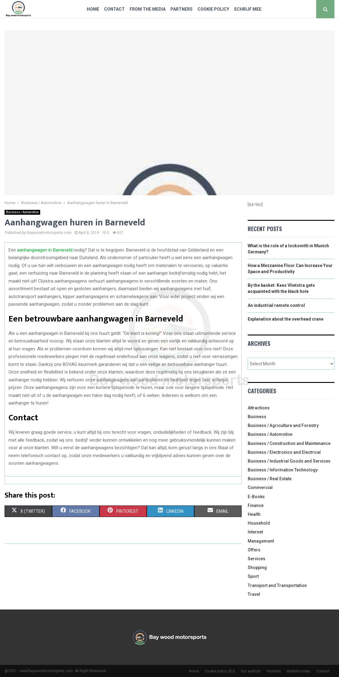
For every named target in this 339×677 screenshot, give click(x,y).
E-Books (256, 496)
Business (257, 416)
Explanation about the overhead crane (285, 319)
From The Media (148, 9)
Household (259, 523)
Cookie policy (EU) (220, 671)
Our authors (251, 671)
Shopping (257, 567)
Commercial (260, 487)
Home (93, 9)
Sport (253, 576)
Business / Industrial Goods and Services (289, 461)
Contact (114, 9)
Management (261, 541)
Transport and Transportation (277, 585)
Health (254, 514)
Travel (254, 594)
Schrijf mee (247, 9)
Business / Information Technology (283, 469)
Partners (181, 9)
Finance (256, 505)
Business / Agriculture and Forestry (283, 425)
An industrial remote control (276, 305)
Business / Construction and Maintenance (289, 443)
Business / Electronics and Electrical (284, 452)
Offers (254, 549)
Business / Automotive (22, 212)
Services (256, 558)
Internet (255, 531)
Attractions (259, 407)
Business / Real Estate (270, 478)
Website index (298, 671)
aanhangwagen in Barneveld (44, 250)
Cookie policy (213, 9)
